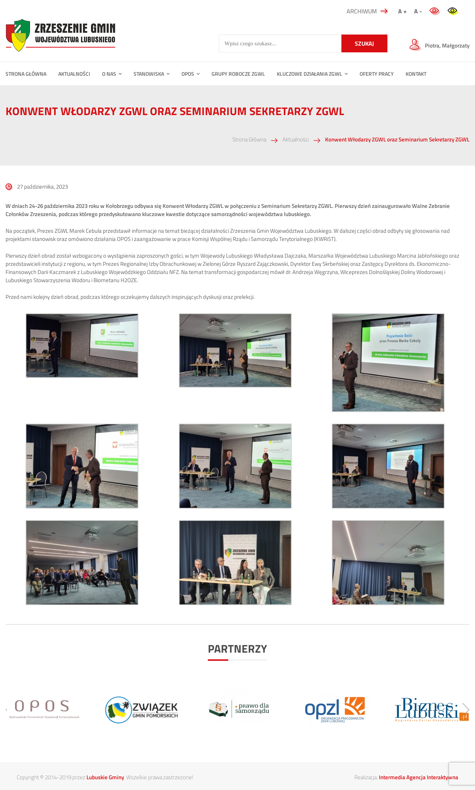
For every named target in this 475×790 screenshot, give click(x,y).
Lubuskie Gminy (105, 777)
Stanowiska (149, 74)
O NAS (109, 74)
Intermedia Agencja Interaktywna (418, 777)
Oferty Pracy (377, 74)
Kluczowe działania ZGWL (309, 74)
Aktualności (74, 74)
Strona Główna (249, 139)
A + (402, 11)
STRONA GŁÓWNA (26, 74)
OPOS (187, 74)
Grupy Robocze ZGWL (238, 74)
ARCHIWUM (367, 11)
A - (418, 11)
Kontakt (416, 74)
